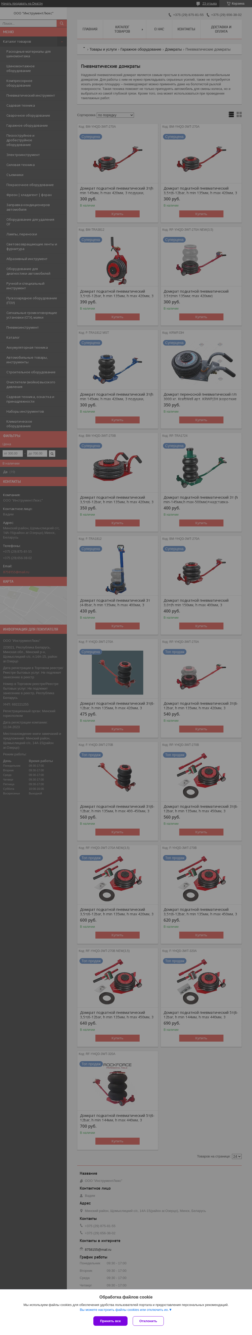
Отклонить (148, 1321)
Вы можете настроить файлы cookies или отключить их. (124, 1310)
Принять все (110, 1321)
